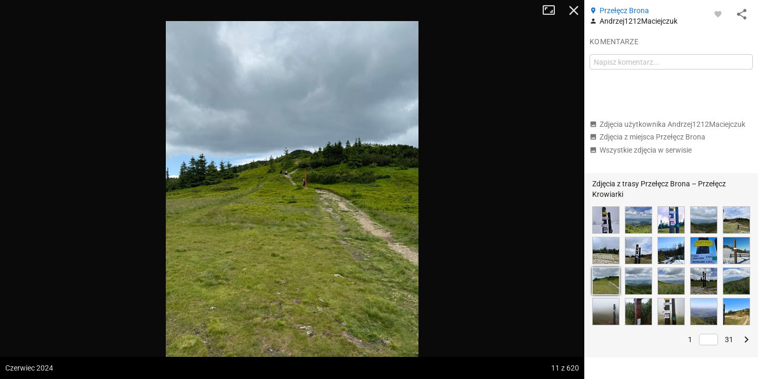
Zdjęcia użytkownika (667, 124)
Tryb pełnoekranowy (552, 10)
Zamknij (573, 10)
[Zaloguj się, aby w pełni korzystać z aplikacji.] (718, 13)
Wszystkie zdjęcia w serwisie (641, 150)
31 (729, 339)
